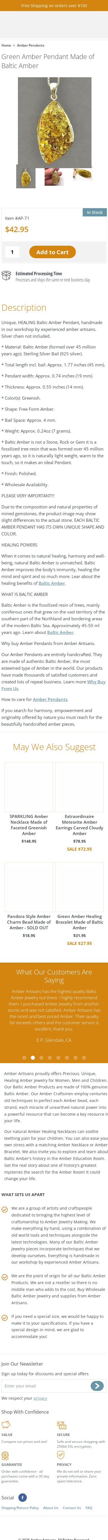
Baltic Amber (52, 583)
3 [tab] (41, 1058)
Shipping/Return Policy (20, 1507)
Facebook (22, 1497)
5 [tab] (58, 1058)
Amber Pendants (50, 699)
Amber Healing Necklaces (52, 1131)
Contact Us (72, 1507)
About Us (50, 1507)
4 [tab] (50, 1058)
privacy (40, 1398)
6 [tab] (67, 1058)
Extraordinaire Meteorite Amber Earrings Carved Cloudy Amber (79, 799)
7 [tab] (75, 1058)
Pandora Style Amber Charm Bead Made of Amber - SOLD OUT (29, 896)
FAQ (89, 1507)
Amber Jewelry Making (66, 1221)
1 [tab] (24, 1058)
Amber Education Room (81, 1158)
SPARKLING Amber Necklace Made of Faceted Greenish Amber (29, 799)
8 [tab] (84, 1058)
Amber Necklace (73, 1144)
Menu (95, 24)
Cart (73, 24)
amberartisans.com (36, 25)
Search (84, 24)
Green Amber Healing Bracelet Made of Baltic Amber (79, 896)
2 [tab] (33, 1058)
